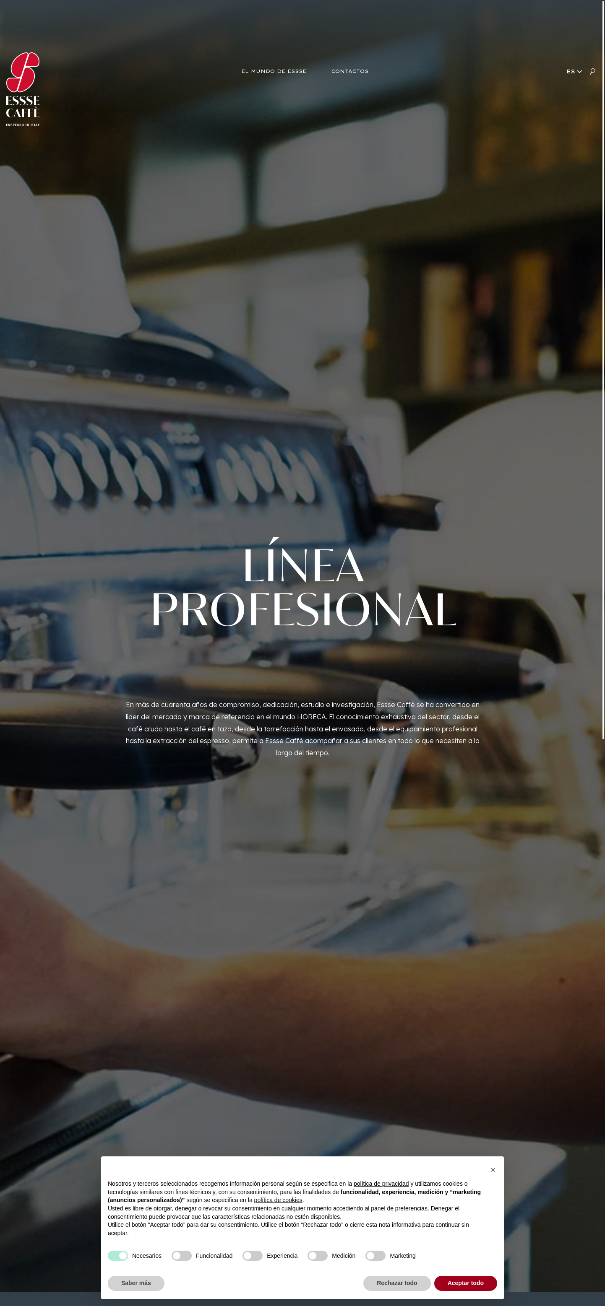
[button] (493, 1169)
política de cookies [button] (278, 1200)
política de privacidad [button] (381, 1183)
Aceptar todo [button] (466, 1283)
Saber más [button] (136, 1283)
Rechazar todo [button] (397, 1283)
